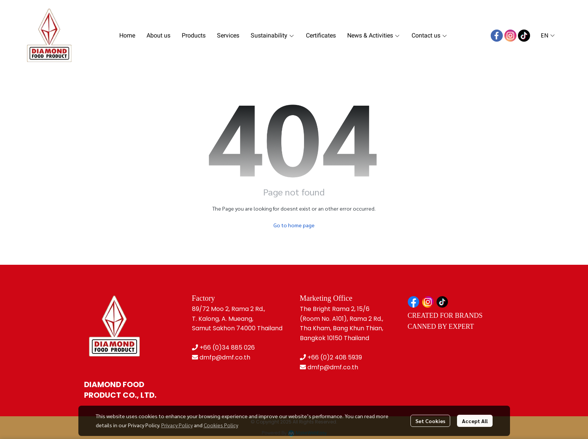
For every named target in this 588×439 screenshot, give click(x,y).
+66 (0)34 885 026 (227, 347)
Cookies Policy (221, 425)
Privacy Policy (177, 425)
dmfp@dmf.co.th (225, 357)
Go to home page (294, 225)
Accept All (475, 420)
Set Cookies (430, 420)
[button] (548, 35)
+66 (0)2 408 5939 (334, 357)
